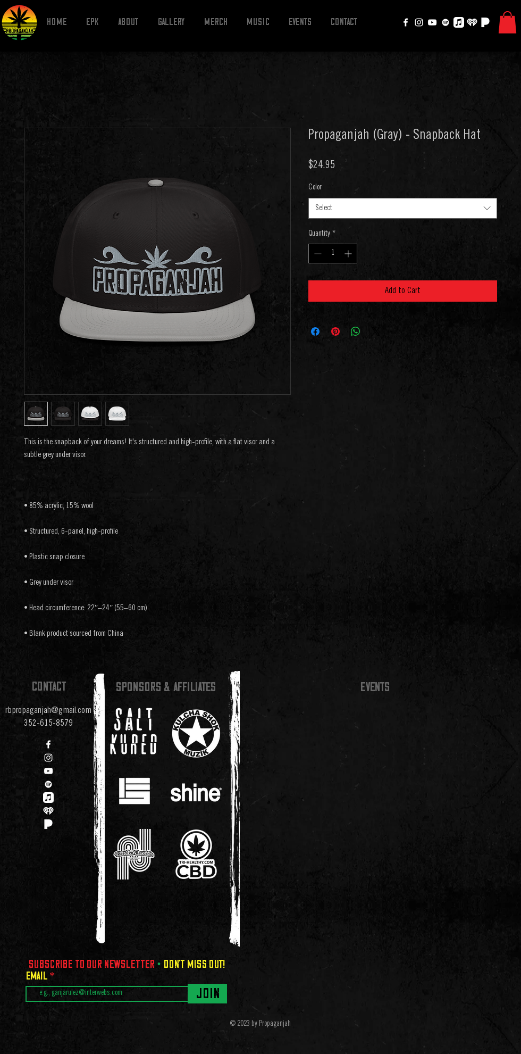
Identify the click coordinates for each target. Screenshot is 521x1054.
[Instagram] (419, 22)
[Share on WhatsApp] (355, 331)
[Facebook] (405, 22)
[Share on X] (375, 331)
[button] (507, 22)
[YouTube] (432, 22)
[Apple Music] (458, 22)
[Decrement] (316, 253)
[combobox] (402, 208)
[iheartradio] (472, 22)
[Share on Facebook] (315, 331)
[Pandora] (485, 22)
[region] (133, 731)
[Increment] (349, 253)
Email (37, 975)
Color (315, 188)
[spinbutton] (332, 253)
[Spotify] (445, 22)
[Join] (207, 993)
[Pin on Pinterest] (335, 331)
